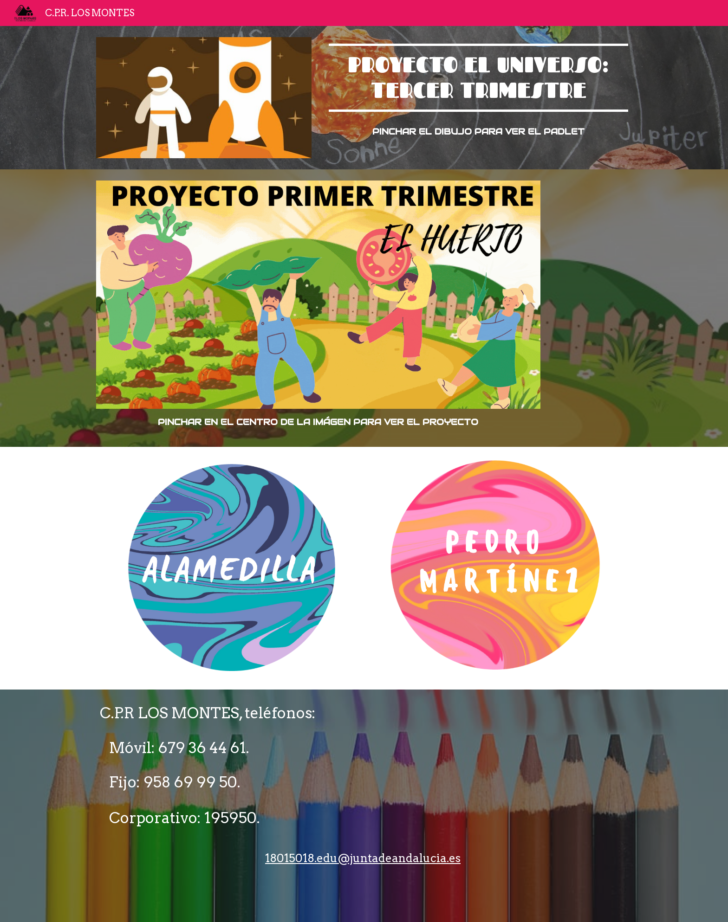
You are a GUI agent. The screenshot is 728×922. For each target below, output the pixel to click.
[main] (478, 77)
